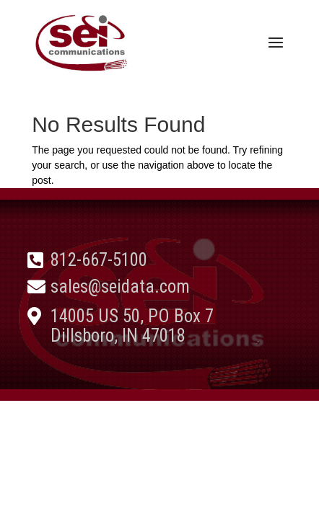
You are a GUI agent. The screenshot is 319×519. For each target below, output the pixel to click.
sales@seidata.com (120, 286)
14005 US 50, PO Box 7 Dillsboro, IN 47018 (132, 326)
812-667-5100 (99, 259)
